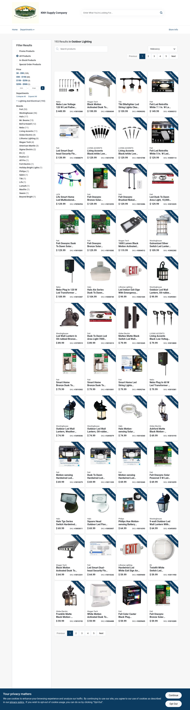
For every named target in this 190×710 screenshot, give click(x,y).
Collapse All (21, 96)
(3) (29, 146)
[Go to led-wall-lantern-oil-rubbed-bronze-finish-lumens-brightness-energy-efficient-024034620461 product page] (69, 326)
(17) (23, 116)
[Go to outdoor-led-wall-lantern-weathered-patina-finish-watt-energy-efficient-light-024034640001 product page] (69, 418)
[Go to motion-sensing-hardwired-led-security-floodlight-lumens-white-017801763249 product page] (132, 464)
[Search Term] (122, 13)
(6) (29, 138)
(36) (28, 113)
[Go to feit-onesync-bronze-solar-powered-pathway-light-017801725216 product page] (101, 187)
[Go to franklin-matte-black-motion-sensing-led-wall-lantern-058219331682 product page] (69, 603)
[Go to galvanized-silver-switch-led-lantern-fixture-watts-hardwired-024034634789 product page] (163, 233)
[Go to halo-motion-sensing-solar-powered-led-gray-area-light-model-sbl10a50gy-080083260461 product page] (132, 418)
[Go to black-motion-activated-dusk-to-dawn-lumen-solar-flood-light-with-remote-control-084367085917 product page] (101, 94)
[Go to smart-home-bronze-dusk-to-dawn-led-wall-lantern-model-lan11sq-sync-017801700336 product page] (101, 372)
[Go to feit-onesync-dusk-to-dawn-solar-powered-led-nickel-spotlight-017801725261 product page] (69, 233)
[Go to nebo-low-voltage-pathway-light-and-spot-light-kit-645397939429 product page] (69, 94)
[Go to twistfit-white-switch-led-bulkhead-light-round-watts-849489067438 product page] (163, 557)
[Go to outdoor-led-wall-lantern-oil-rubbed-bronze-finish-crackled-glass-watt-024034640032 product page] (101, 418)
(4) (26, 142)
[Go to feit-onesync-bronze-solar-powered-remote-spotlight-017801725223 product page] (101, 233)
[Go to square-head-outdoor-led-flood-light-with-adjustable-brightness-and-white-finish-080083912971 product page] (101, 511)
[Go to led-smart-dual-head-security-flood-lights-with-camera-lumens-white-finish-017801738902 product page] (69, 140)
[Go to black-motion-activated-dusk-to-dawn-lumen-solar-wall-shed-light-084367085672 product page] (69, 557)
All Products (25, 56)
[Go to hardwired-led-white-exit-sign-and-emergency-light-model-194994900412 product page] (132, 557)
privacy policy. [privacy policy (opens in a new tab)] (17, 702)
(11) (24, 127)
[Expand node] (17, 100)
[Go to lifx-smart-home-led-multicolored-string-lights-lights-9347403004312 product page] (69, 187)
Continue (173, 695)
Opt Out (174, 703)
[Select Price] (43, 88)
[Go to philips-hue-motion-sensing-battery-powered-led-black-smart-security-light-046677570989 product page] (132, 511)
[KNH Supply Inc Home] (25, 12)
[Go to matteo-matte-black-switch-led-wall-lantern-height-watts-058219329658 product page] (132, 326)
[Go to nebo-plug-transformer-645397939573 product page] (163, 372)
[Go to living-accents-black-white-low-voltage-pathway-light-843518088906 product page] (101, 140)
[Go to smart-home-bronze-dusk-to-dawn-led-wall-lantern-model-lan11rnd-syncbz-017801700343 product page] (69, 372)
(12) (27, 124)
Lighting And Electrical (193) (31, 101)
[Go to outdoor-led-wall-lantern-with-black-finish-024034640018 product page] (163, 511)
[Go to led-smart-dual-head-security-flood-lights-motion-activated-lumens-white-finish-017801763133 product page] (101, 557)
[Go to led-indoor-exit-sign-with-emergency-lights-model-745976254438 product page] (132, 279)
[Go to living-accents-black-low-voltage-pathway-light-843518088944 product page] (163, 326)
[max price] (34, 88)
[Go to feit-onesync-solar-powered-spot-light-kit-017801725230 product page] (163, 464)
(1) (24, 160)
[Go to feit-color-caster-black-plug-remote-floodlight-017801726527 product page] (132, 603)
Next (173, 56)
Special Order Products (30, 64)
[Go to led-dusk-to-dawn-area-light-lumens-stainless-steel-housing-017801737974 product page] (163, 187)
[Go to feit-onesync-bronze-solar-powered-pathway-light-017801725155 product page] (163, 603)
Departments (26, 29)
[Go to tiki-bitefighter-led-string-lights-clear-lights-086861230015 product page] (132, 94)
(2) (27, 149)
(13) (26, 120)
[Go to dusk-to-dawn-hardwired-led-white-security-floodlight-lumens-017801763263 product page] (101, 464)
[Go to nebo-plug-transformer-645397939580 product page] (69, 279)
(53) (23, 109)
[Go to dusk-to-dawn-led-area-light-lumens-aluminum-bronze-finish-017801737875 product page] (101, 326)
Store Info (173, 29)
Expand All (32, 96)
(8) (27, 135)
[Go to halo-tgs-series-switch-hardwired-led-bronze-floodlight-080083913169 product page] (69, 511)
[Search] (161, 12)
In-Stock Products (27, 60)
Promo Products (26, 51)
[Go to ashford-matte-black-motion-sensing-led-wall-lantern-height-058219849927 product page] (163, 418)
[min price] (21, 88)
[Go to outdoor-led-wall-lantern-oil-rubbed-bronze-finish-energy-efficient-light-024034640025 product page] (163, 279)
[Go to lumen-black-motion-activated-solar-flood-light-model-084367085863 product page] (132, 233)
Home (15, 29)
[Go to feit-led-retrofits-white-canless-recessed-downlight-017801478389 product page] (163, 94)
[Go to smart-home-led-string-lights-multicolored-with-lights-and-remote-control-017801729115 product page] (132, 372)
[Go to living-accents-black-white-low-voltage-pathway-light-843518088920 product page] (132, 140)
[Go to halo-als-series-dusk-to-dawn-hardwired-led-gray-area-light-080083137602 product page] (101, 279)
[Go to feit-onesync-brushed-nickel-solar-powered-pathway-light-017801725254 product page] (132, 187)
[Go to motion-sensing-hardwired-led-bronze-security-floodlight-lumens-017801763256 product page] (69, 464)
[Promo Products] (17, 51)
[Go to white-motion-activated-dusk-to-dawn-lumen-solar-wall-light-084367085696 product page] (101, 603)
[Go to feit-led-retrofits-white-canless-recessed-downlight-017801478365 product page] (163, 140)
